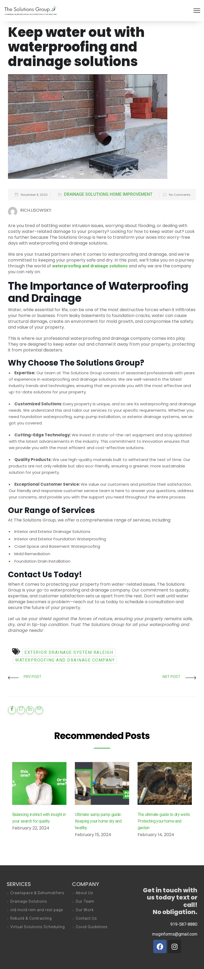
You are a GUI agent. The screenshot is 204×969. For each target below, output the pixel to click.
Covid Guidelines (92, 927)
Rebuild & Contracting (31, 918)
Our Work (85, 910)
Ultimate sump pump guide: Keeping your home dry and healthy (98, 821)
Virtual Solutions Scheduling (37, 927)
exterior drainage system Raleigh (68, 652)
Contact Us (86, 918)
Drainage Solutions (86, 194)
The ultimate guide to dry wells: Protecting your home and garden (164, 821)
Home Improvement (131, 194)
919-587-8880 (183, 924)
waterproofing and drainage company (65, 660)
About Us (84, 893)
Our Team (85, 901)
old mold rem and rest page (36, 910)
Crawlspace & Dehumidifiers (37, 893)
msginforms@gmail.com (174, 934)
